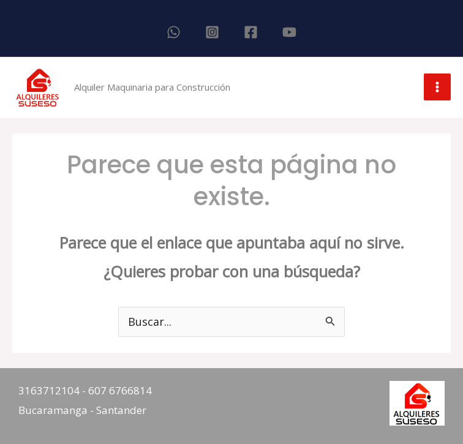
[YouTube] (289, 32)
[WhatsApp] (174, 32)
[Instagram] (212, 32)
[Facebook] (251, 32)
